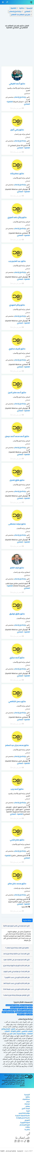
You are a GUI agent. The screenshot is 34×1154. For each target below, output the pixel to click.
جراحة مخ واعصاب (19, 97)
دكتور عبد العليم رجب (17, 261)
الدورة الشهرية (25, 1122)
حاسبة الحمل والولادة (23, 1117)
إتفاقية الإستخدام (11, 1151)
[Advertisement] (17, 48)
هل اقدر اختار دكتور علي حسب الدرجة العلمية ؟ (16, 983)
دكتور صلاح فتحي (17, 839)
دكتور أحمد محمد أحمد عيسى (17, 436)
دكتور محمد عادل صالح (17, 883)
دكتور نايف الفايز (17, 567)
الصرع (13, 1028)
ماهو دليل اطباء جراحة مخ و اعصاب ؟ (17, 947)
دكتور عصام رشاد (17, 173)
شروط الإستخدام (25, 1124)
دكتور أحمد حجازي (17, 657)
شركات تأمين (26, 1108)
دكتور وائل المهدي (17, 305)
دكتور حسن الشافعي (17, 701)
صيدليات (27, 1104)
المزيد (28, 99)
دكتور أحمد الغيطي (17, 83)
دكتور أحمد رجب (17, 789)
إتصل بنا (27, 1129)
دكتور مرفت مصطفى (17, 524)
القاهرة (10, 101)
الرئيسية (27, 1094)
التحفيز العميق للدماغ (26, 1005)
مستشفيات (26, 1099)
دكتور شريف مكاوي (17, 348)
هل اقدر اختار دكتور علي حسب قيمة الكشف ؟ (16, 989)
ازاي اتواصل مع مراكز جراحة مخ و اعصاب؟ (16, 995)
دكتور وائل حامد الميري (17, 217)
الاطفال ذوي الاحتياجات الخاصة (19, 1007)
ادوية (28, 1111)
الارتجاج (30, 1007)
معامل (27, 1106)
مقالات (27, 1127)
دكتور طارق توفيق (17, 613)
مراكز (28, 1101)
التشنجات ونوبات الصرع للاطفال (23, 1012)
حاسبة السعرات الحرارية (22, 1115)
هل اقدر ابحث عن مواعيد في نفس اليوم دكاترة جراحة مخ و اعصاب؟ (16, 971)
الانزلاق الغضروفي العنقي (10, 1010)
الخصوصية (20, 1151)
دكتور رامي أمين (17, 129)
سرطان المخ (29, 1014)
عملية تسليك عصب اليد (17, 1033)
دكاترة (28, 1097)
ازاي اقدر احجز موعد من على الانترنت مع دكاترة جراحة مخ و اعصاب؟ (16, 959)
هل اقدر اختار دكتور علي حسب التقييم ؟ (17, 977)
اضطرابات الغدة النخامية (12, 1005)
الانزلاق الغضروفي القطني (25, 1010)
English (2, 1151)
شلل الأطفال (20, 1014)
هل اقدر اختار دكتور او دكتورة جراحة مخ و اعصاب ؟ (16, 965)
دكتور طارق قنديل (17, 480)
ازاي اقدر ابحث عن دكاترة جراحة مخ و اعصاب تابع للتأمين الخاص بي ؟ (16, 953)
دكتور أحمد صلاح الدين (17, 392)
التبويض (27, 1120)
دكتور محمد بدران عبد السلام (17, 745)
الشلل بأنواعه (15, 1031)
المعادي (27, 104)
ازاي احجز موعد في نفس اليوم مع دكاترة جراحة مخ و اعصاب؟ (16, 925)
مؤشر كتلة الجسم (24, 1113)
